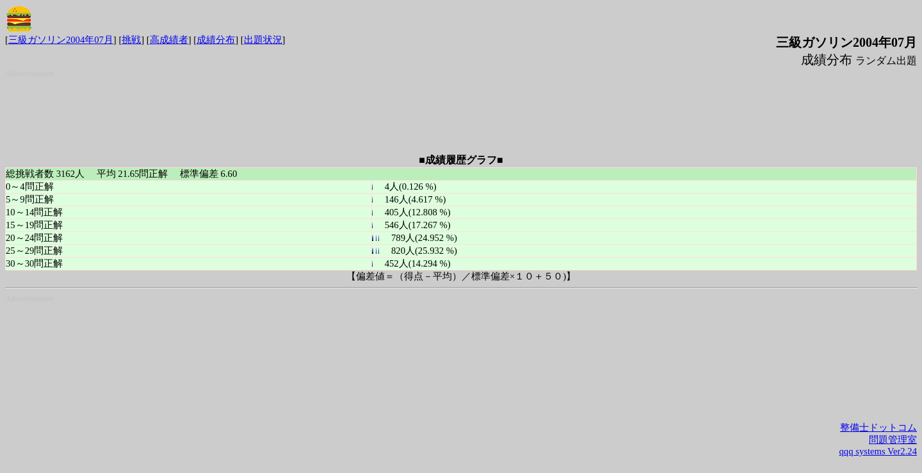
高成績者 (169, 40)
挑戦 (131, 40)
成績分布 (216, 40)
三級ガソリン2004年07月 (60, 40)
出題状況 (263, 40)
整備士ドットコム (878, 427)
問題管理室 (893, 440)
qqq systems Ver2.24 (878, 451)
